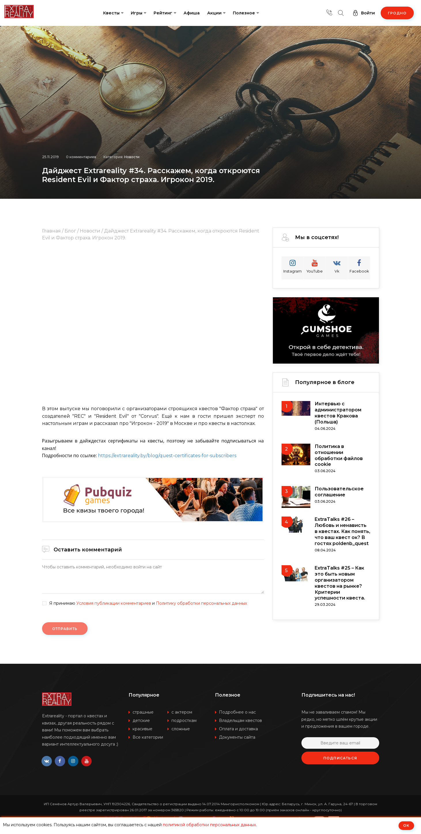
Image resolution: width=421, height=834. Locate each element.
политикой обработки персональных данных (209, 824)
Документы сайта (237, 741)
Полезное (244, 13)
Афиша (192, 13)
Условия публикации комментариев (113, 603)
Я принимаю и (148, 603)
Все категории (148, 741)
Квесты (111, 13)
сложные (180, 732)
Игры (136, 13)
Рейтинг (163, 13)
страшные (143, 716)
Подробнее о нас (237, 716)
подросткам (184, 724)
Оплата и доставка (238, 732)
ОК (406, 825)
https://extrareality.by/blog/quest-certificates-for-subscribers (167, 455)
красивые (142, 732)
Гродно (397, 13)
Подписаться (340, 762)
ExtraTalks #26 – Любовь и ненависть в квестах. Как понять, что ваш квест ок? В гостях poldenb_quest (342, 542)
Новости (131, 136)
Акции (214, 13)
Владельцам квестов (240, 724)
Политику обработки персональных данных (201, 603)
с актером (181, 716)
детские (141, 724)
